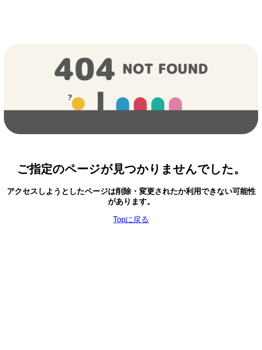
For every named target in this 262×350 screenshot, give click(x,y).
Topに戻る (131, 219)
